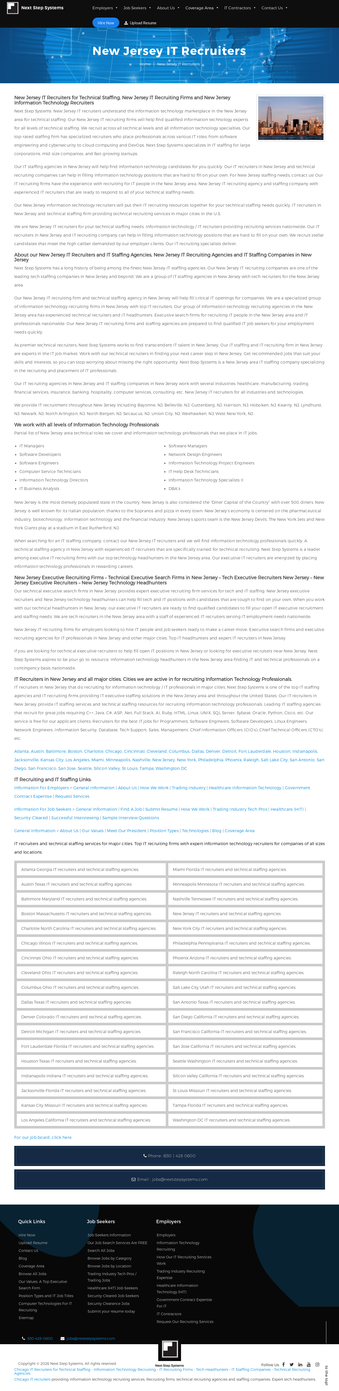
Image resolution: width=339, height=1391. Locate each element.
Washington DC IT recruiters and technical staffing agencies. (231, 1119)
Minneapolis (118, 759)
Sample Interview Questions (130, 817)
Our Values (93, 830)
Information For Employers (41, 787)
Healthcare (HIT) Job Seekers (113, 1288)
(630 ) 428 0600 (179, 1155)
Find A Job (131, 809)
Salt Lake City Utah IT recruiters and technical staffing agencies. (234, 987)
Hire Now (106, 22)
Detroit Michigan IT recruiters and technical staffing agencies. (81, 1031)
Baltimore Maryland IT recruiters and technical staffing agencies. (84, 898)
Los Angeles (77, 759)
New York (186, 759)
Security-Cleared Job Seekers (113, 1296)
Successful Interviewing (75, 817)
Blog (216, 830)
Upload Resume (140, 22)
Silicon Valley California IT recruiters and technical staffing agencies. (239, 1075)
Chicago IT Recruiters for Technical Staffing (52, 1369)
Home (145, 64)
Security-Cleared (31, 817)
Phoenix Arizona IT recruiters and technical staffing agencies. (232, 957)
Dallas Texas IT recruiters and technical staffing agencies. (76, 1001)
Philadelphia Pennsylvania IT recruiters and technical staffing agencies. (242, 943)
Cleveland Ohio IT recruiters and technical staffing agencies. (79, 972)
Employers (105, 8)
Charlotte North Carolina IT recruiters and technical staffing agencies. (88, 928)
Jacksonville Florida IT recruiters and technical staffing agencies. (83, 1090)
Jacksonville (26, 759)
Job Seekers (138, 8)
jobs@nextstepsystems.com (179, 1179)
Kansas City (51, 759)
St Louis (130, 768)
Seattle (85, 768)
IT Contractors (240, 8)
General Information (94, 787)
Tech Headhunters (212, 1369)
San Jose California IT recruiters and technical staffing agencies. (234, 1046)
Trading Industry (189, 787)
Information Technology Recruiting (125, 1369)
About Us (168, 8)
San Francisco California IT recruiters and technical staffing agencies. (240, 1031)
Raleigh (251, 759)
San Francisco (42, 768)
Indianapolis (305, 751)
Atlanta (21, 751)
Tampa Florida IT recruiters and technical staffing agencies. (230, 1105)
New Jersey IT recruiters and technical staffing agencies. (227, 913)
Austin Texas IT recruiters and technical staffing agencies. (76, 884)
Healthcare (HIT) (287, 809)
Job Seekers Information (109, 1235)
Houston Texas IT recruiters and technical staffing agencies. (79, 1060)
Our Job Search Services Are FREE (117, 1242)
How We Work (154, 787)
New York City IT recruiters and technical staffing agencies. (230, 928)
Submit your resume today (111, 1311)
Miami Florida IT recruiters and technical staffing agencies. (230, 869)
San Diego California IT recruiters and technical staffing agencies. (236, 1016)
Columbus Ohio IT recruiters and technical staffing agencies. (80, 987)
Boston (75, 751)
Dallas (198, 751)
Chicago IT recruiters (32, 1379)
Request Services (72, 796)
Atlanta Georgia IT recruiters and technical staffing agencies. (80, 869)
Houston (281, 751)
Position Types (164, 830)
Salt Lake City (274, 759)
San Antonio (302, 759)
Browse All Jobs (32, 1274)
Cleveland (157, 751)
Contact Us (275, 8)
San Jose (67, 768)
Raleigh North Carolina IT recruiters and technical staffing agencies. (238, 972)
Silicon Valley (107, 768)
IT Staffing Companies (251, 1369)
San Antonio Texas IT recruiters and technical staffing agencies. (234, 1001)
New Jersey (163, 759)
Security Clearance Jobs (108, 1303)
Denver (213, 751)
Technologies (195, 830)
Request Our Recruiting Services (185, 1321)
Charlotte (93, 751)
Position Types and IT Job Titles (46, 1296)
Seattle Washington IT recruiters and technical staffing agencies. (235, 1060)
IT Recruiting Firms (176, 1369)
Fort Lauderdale (255, 751)
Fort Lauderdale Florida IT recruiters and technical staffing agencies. (87, 1046)
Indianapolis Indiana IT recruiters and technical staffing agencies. (84, 1075)
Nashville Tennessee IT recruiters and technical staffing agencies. (235, 898)
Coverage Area (202, 8)
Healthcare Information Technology (245, 787)
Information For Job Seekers (42, 809)
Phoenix (233, 759)
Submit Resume (161, 809)
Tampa (147, 768)
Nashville (141, 759)
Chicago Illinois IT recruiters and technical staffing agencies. (79, 943)
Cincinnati (134, 751)
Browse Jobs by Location (109, 1266)
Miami (97, 759)
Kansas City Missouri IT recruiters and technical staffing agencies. (84, 1105)
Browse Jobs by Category (110, 1258)
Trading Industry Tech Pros (240, 809)
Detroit (229, 751)
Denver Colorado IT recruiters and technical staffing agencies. (81, 1016)
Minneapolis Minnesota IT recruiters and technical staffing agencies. (239, 884)
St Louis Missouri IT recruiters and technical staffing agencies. (232, 1090)
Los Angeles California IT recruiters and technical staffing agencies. (86, 1119)
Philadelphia (210, 759)
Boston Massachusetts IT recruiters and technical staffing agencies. (86, 913)
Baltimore (56, 751)
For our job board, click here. (43, 1137)
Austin (37, 751)
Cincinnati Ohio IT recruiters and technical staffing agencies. (80, 957)
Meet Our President (126, 830)
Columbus (179, 751)
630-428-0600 (40, 1338)
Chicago (113, 751)
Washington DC (171, 768)
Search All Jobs (101, 1250)
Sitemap (26, 1317)
